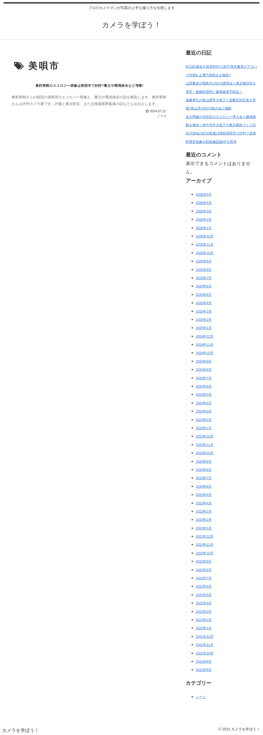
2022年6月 (204, 586)
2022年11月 (205, 545)
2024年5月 (204, 394)
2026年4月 (204, 203)
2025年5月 (204, 295)
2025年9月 (204, 261)
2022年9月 (204, 561)
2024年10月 (205, 353)
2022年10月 (205, 553)
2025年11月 (205, 244)
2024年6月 (204, 386)
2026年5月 (204, 194)
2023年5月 (204, 495)
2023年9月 (204, 461)
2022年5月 (204, 595)
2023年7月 (204, 478)
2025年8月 (204, 270)
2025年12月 (205, 236)
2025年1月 (204, 328)
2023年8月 (204, 470)
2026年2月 (204, 219)
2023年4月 (204, 503)
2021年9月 (204, 661)
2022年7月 (204, 578)
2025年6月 (204, 286)
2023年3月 (204, 511)
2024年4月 (204, 403)
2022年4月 (204, 603)
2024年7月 (204, 378)
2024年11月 (205, 345)
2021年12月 (205, 636)
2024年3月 (204, 411)
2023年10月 (205, 453)
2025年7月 (204, 278)
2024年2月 (204, 420)
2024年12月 (205, 336)
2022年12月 (205, 536)
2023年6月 (204, 486)
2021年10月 (205, 653)
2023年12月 (205, 436)
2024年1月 (204, 428)
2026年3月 (204, 211)
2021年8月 (204, 670)
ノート (201, 697)
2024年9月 (204, 361)
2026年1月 (204, 228)
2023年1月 (204, 528)
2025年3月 (204, 311)
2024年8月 (204, 369)
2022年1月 (204, 628)
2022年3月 (204, 611)
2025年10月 (205, 253)
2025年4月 (204, 303)
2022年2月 (204, 620)
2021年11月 (205, 645)
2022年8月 (204, 570)
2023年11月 (205, 445)
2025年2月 (204, 320)
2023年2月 (204, 520)
